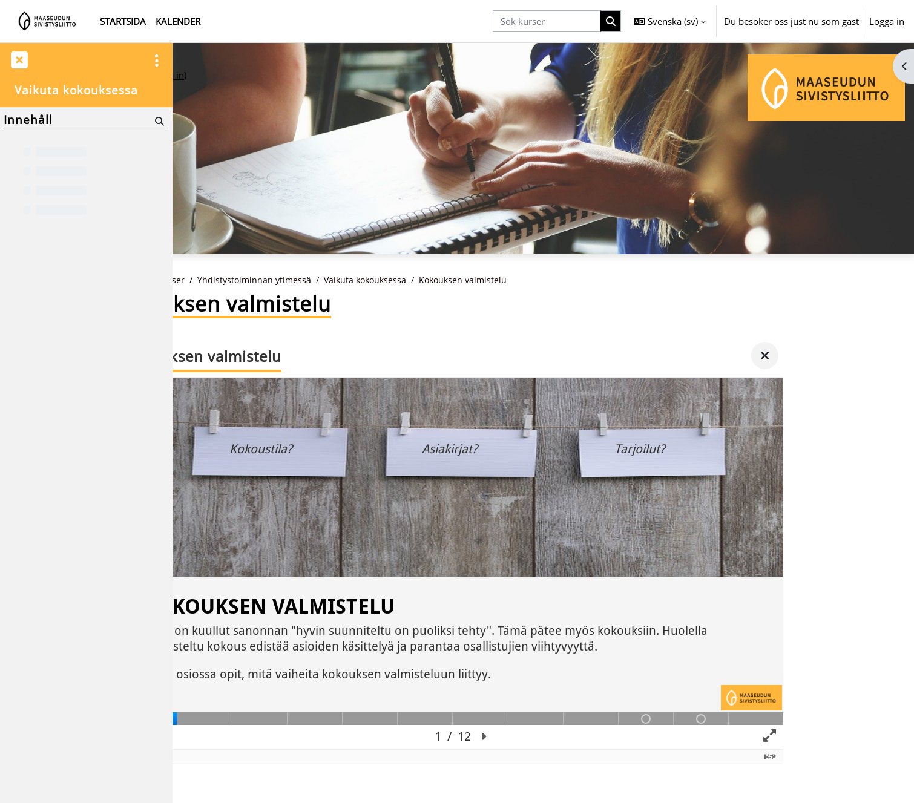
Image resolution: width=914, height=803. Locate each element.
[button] (670, 21)
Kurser (258, 280)
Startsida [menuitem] (123, 21)
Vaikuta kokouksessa (458, 280)
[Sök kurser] (546, 21)
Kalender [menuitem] (178, 21)
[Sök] (158, 120)
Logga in (886, 21)
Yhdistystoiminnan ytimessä (343, 280)
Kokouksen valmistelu (561, 280)
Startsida (213, 280)
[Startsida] (47, 21)
